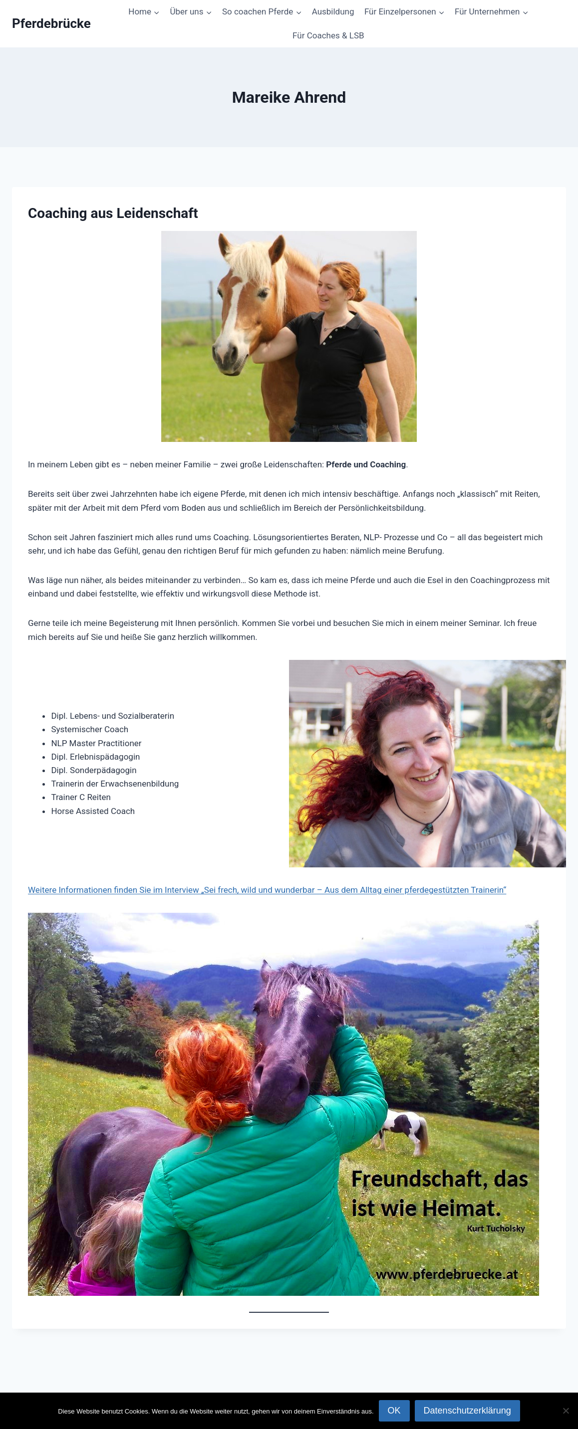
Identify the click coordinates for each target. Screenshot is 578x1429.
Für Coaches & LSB (328, 35)
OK (394, 1411)
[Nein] (566, 1411)
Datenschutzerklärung (467, 1411)
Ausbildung (333, 11)
